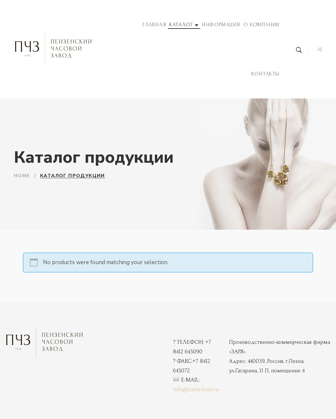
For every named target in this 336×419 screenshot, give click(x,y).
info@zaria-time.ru (196, 389)
